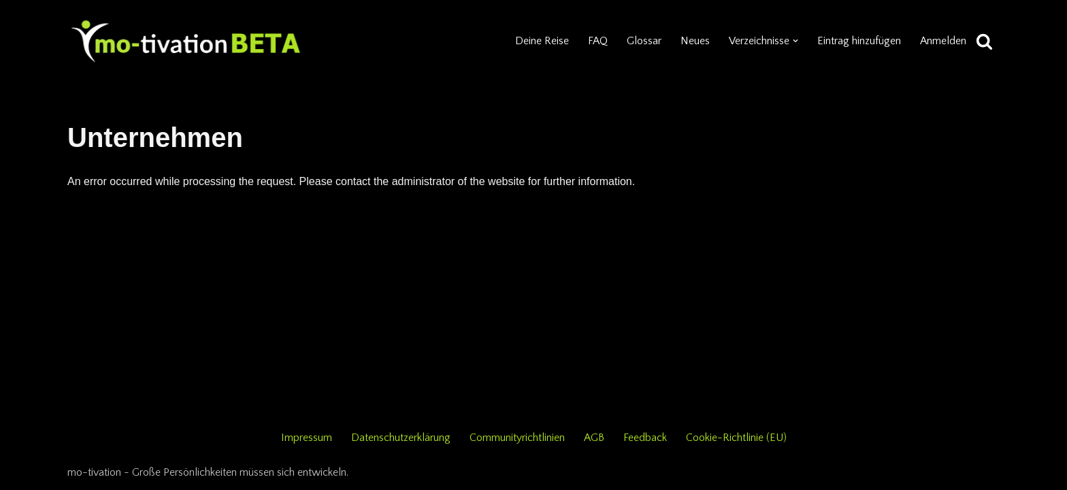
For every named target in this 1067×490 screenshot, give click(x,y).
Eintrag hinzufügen (859, 41)
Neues (695, 41)
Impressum (306, 437)
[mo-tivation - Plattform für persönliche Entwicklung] (186, 41)
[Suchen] (984, 41)
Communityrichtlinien (517, 437)
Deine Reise (542, 41)
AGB (594, 437)
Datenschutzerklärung (400, 437)
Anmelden (943, 41)
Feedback (645, 437)
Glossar (644, 41)
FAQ (598, 41)
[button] (795, 41)
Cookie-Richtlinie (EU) (736, 437)
